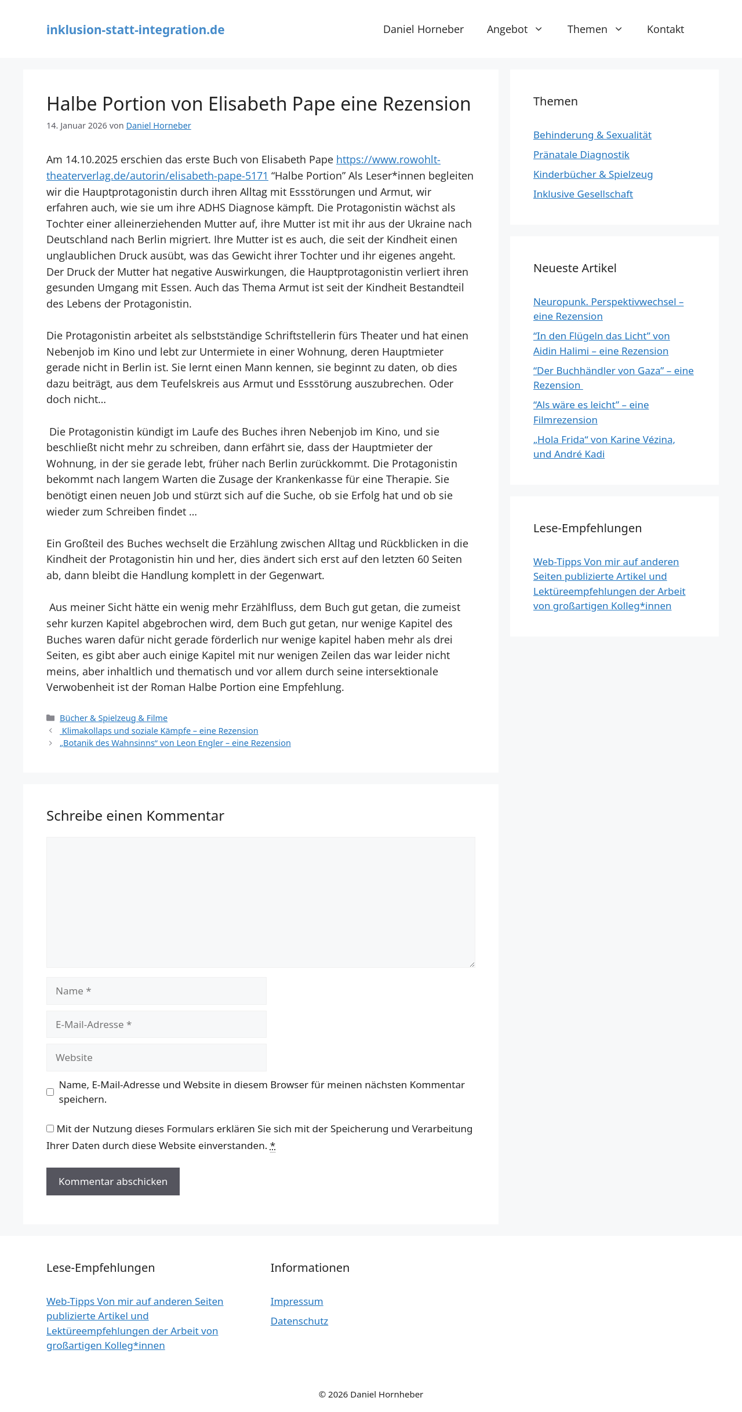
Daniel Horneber (423, 28)
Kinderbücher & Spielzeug (593, 174)
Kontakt (665, 28)
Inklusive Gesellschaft (583, 193)
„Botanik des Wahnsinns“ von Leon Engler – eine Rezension (175, 742)
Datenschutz (300, 1320)
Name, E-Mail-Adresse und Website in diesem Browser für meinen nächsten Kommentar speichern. (262, 1092)
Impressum (297, 1301)
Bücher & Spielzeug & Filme (114, 717)
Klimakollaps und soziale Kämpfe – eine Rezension (159, 730)
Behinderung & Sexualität (592, 134)
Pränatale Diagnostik (581, 154)
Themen (601, 29)
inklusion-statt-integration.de (135, 29)
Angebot (521, 29)
